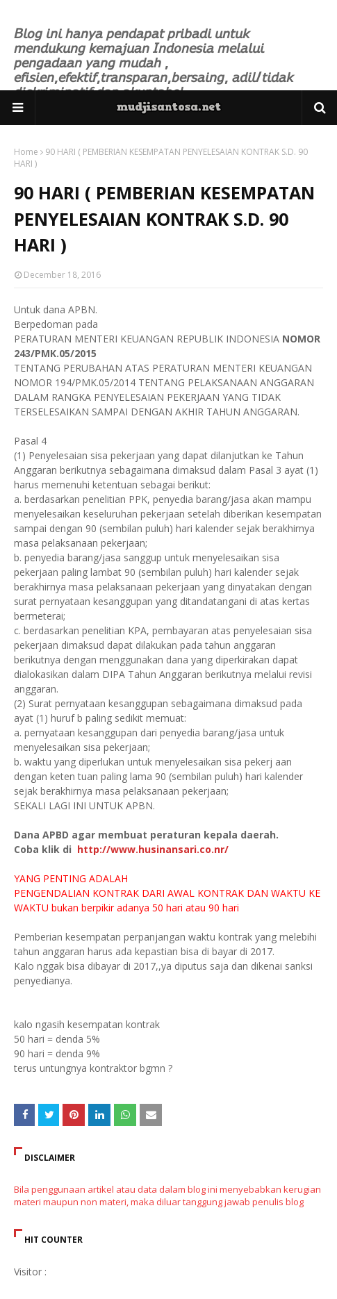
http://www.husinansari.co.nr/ (151, 849)
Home (26, 152)
